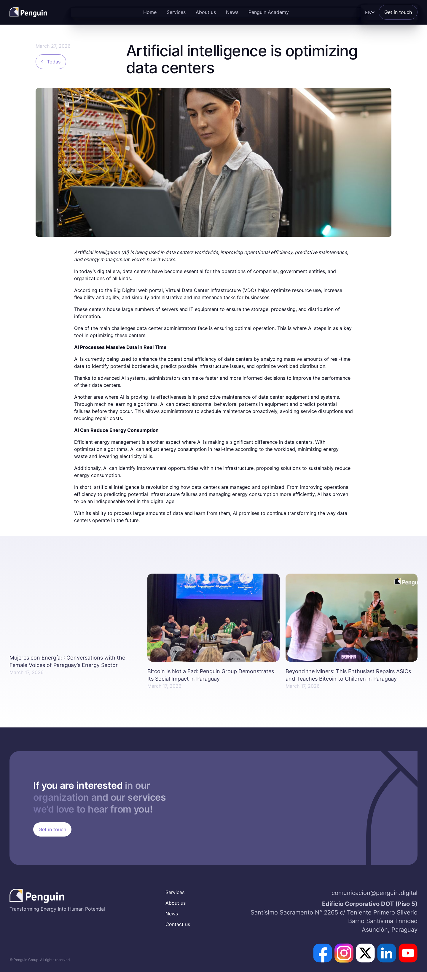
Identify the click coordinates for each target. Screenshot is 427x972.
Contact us (177, 924)
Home (150, 12)
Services (176, 12)
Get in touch (398, 12)
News (232, 12)
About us (206, 12)
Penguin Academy (268, 12)
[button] (368, 12)
